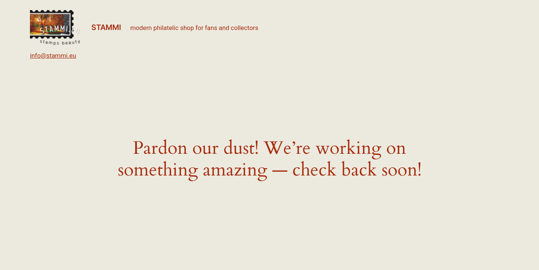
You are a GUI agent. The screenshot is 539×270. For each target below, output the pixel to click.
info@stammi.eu (53, 55)
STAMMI (106, 27)
